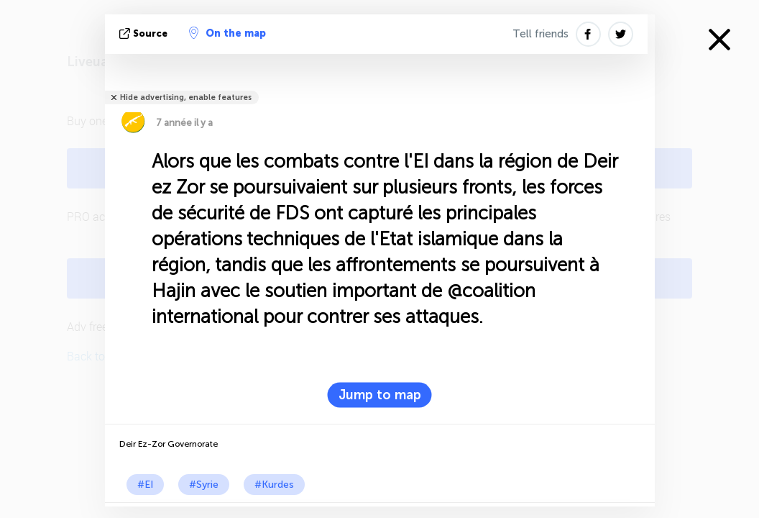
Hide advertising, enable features (186, 97)
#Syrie (203, 484)
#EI (145, 484)
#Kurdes (274, 484)
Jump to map (380, 395)
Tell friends (540, 33)
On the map (227, 33)
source (144, 33)
